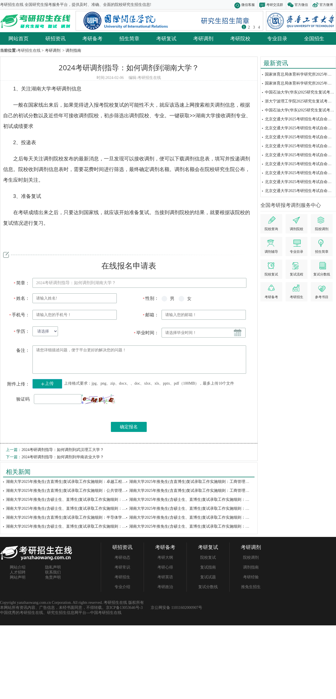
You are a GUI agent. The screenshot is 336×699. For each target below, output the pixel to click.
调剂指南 (251, 567)
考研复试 (166, 38)
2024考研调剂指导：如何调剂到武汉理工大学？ (63, 450)
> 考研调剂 (50, 50)
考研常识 (122, 567)
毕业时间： (146, 332)
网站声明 (17, 577)
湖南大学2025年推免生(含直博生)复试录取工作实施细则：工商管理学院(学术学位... (201, 490)
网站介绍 (17, 567)
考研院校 (240, 38)
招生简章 (129, 38)
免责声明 (53, 577)
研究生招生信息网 (62, 613)
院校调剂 (251, 557)
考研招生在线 (149, 78)
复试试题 (208, 577)
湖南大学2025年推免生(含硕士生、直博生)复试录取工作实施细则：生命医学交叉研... (79, 499)
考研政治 (165, 587)
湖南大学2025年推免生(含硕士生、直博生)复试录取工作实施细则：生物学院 (195, 526)
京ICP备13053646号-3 (124, 608)
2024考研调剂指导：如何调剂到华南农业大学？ (63, 457)
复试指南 (208, 567)
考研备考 (92, 38)
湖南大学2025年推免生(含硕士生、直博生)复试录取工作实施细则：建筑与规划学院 (201, 499)
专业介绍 (122, 587)
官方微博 (326, 4)
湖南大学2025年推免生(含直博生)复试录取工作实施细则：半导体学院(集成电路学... (78, 517)
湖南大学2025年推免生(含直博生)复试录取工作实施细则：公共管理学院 (68, 490)
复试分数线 (208, 587)
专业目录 (277, 38)
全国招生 (314, 38)
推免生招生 (251, 587)
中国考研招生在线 (106, 613)
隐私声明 (53, 567)
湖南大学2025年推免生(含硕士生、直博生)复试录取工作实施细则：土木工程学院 (199, 508)
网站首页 (18, 38)
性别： (150, 298)
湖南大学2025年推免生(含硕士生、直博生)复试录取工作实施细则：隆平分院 (72, 526)
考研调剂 (203, 38)
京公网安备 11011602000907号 (176, 608)
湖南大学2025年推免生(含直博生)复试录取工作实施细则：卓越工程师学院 (70, 482)
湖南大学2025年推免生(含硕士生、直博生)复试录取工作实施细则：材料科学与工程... (202, 517)
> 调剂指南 (71, 50)
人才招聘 (17, 572)
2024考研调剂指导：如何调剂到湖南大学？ (129, 67)
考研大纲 (165, 557)
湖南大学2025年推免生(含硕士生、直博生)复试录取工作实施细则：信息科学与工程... (79, 508)
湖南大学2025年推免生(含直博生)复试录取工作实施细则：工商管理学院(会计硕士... (201, 482)
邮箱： (150, 314)
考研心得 (165, 567)
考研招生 (122, 577)
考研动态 (122, 557)
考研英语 (165, 577)
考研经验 (251, 577)
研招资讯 (55, 38)
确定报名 (129, 426)
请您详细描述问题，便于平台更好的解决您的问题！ (139, 359)
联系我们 (53, 572)
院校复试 (208, 557)
